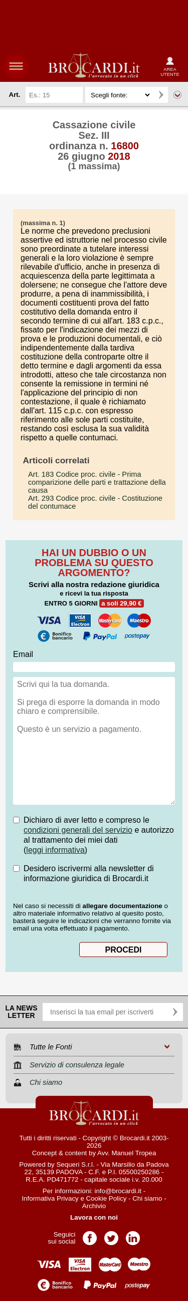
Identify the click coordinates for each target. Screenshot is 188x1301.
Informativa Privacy (50, 1198)
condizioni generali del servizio (78, 830)
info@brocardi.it (118, 1191)
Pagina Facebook (90, 1235)
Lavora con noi (94, 1217)
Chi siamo (147, 1198)
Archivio (94, 1206)
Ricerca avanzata (177, 95)
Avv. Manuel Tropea (126, 1153)
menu (16, 66)
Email (23, 654)
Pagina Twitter (111, 1235)
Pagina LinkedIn (133, 1235)
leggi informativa (55, 850)
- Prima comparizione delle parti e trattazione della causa (97, 482)
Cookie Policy (106, 1198)
